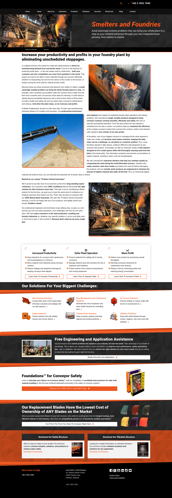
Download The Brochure (33, 451)
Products (74, 11)
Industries (62, 11)
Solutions (86, 11)
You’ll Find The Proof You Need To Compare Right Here (68, 424)
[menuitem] (33, 4)
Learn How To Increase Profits (126, 276)
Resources (109, 11)
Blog (121, 11)
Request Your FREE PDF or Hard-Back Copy (68, 388)
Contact (133, 11)
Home (27, 11)
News (39, 11)
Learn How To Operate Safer (85, 276)
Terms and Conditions (117, 478)
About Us (51, 11)
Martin (33, 4)
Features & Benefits (31, 49)
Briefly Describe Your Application (101, 357)
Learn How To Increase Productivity (43, 276)
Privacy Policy (114, 475)
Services (97, 11)
